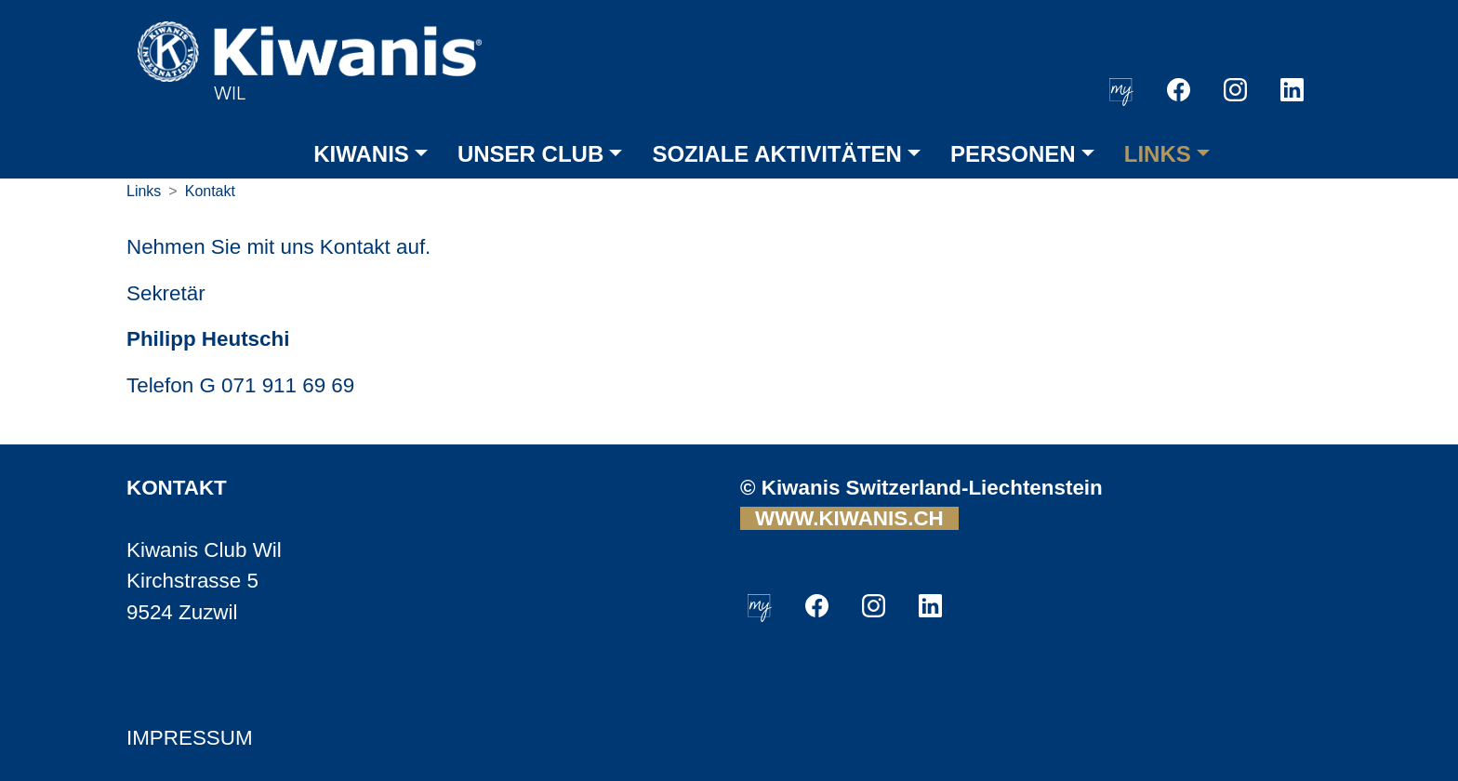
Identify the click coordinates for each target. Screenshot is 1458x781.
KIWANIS (361, 153)
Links (143, 191)
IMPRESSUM (189, 737)
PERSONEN (1013, 153)
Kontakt (210, 191)
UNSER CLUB (530, 153)
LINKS (1157, 153)
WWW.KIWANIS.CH (849, 518)
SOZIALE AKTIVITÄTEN (776, 153)
